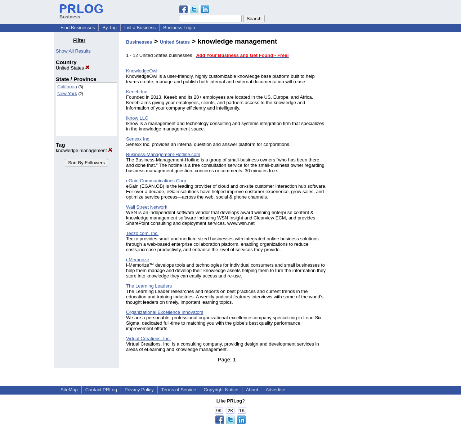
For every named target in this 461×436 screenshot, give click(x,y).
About (252, 389)
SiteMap (69, 389)
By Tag (109, 27)
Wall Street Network (146, 207)
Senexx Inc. (138, 139)
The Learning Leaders (149, 286)
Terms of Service (178, 389)
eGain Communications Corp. (157, 180)
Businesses (139, 42)
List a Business (140, 27)
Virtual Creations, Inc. (148, 338)
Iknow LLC (137, 118)
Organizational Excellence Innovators (164, 312)
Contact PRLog (101, 389)
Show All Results (73, 51)
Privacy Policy (139, 389)
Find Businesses (78, 27)
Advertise (275, 389)
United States (73, 68)
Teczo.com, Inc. (142, 233)
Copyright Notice (221, 389)
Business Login (179, 27)
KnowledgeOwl (141, 71)
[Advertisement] (370, 145)
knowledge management (84, 150)
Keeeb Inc (136, 91)
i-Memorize (137, 259)
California (67, 86)
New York (67, 93)
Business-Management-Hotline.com (163, 154)
